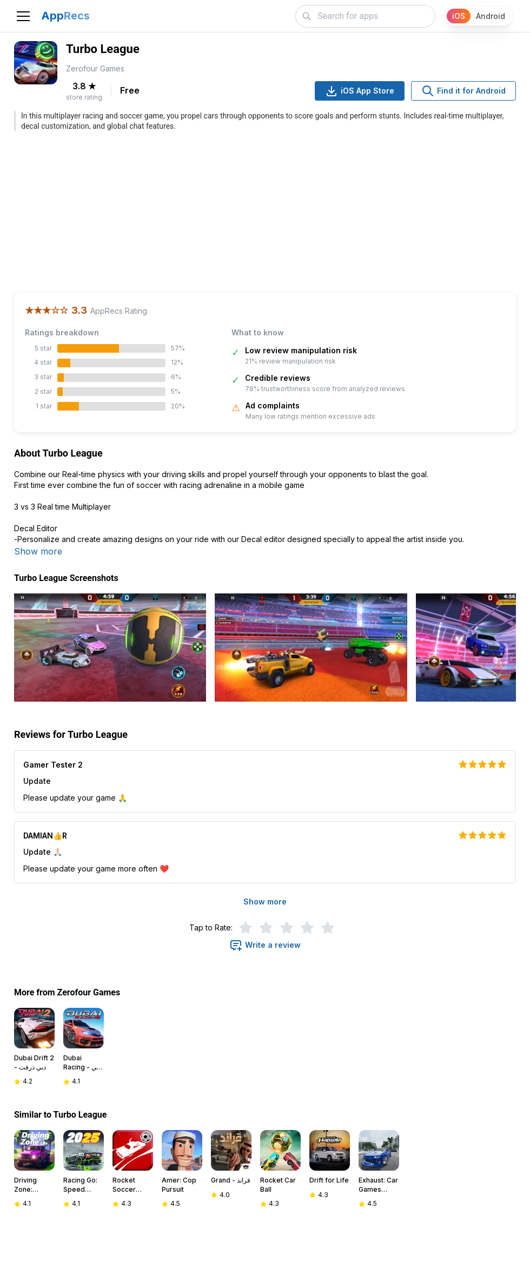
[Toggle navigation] (23, 16)
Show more (38, 551)
